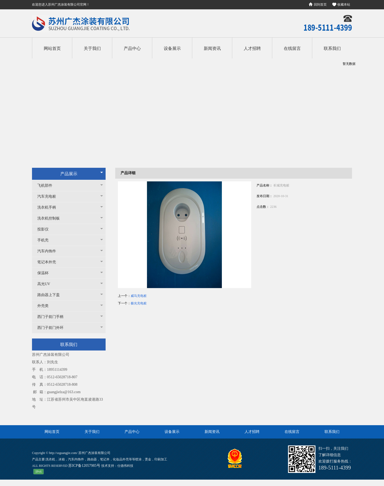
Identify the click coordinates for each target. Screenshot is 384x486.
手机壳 (45, 240)
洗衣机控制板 (51, 218)
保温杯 (45, 273)
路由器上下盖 (51, 295)
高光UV (46, 284)
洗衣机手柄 (49, 207)
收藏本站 (343, 4)
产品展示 (68, 174)
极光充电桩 (139, 303)
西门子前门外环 (53, 328)
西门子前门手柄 (53, 317)
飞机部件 (47, 186)
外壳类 (45, 306)
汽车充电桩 (49, 196)
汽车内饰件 (49, 251)
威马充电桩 (139, 296)
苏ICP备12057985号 (84, 466)
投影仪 (45, 229)
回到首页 (320, 4)
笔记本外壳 (49, 262)
